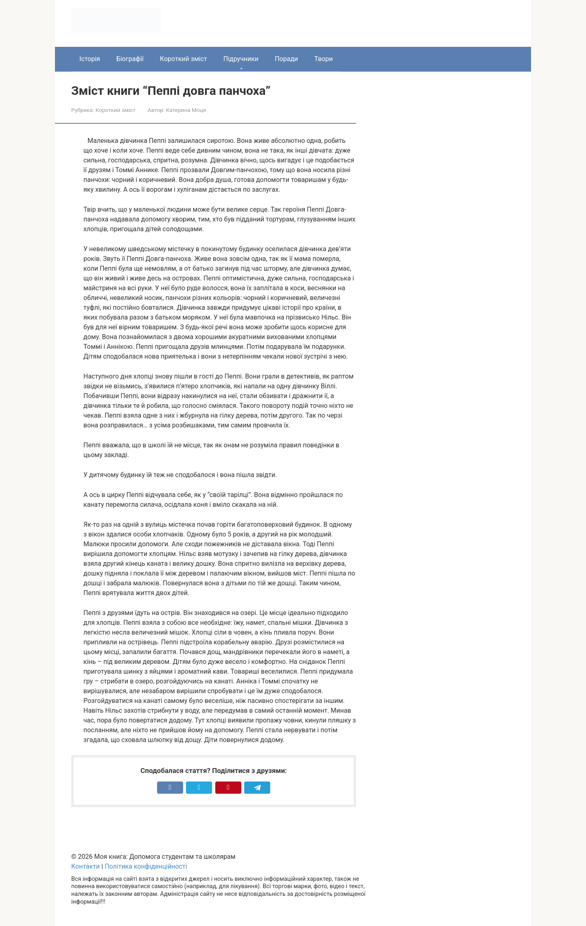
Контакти (85, 866)
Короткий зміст (183, 59)
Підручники (240, 59)
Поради (286, 59)
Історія (89, 59)
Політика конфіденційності (146, 866)
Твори (323, 59)
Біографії (130, 59)
